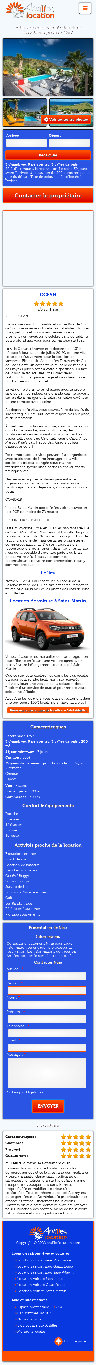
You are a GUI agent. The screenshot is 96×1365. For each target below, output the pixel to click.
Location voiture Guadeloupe (41, 1285)
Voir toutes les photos (66, 119)
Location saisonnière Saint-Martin (45, 1273)
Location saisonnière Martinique (44, 1260)
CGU (59, 1307)
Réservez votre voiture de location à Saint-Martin (48, 710)
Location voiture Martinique (40, 1279)
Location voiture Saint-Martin (41, 1291)
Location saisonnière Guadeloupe (45, 1267)
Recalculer (48, 155)
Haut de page (70, 1341)
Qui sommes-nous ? (34, 1313)
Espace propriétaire (33, 1307)
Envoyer (48, 1106)
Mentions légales (31, 1332)
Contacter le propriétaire (48, 195)
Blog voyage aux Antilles (37, 1325)
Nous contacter (30, 1319)
